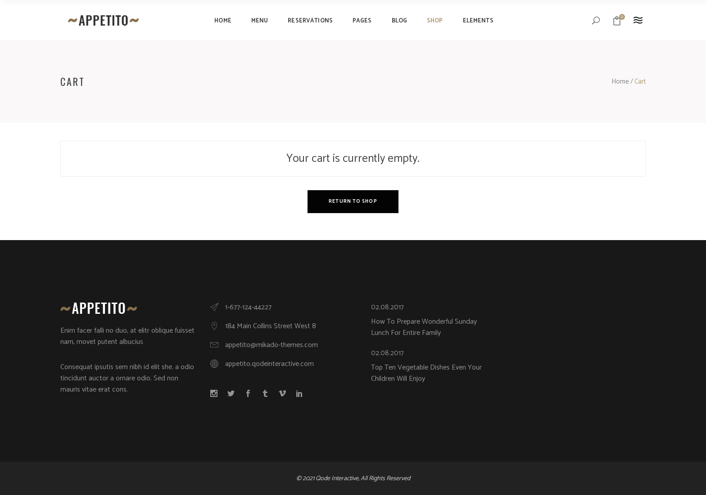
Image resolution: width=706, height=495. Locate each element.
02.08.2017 (387, 307)
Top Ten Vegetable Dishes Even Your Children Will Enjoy (426, 373)
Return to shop (353, 201)
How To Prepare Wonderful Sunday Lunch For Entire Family (424, 327)
